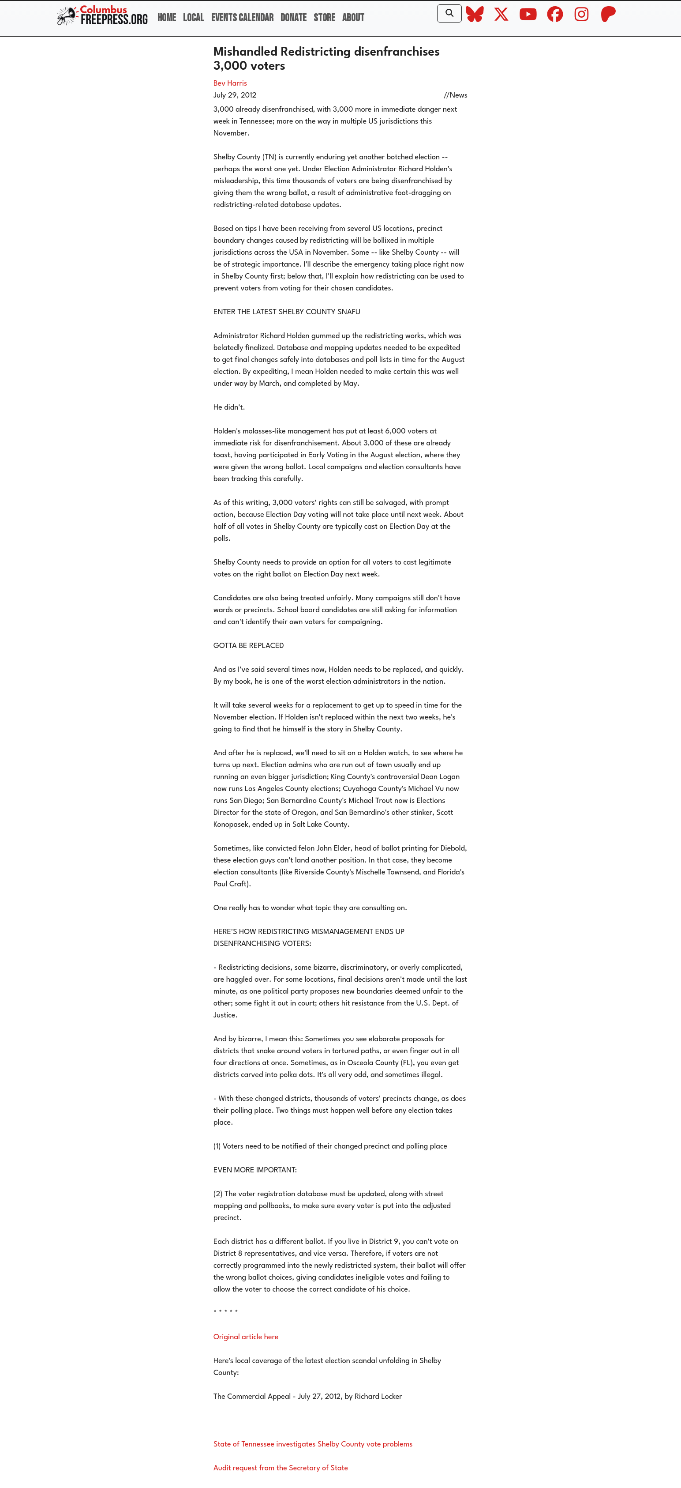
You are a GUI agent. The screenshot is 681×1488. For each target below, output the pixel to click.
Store (324, 17)
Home (166, 17)
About (353, 17)
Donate (294, 17)
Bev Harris (230, 83)
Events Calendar (242, 17)
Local (193, 17)
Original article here (245, 1337)
